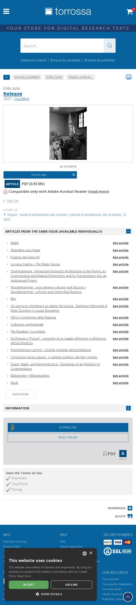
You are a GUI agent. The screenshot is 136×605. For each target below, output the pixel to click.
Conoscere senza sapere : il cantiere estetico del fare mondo (54, 357)
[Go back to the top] (128, 597)
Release (12, 93)
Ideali (14, 383)
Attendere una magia (25, 250)
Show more (20, 394)
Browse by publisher (100, 60)
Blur (13, 299)
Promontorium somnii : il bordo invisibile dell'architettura (51, 350)
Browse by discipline (65, 60)
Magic (15, 243)
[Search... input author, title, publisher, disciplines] (68, 45)
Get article (121, 243)
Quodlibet (21, 98)
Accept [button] (28, 585)
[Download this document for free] (68, 427)
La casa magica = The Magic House (35, 264)
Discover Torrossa (15, 541)
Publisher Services (114, 599)
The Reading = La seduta (28, 331)
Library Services (112, 594)
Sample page (53, 175)
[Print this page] (129, 76)
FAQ (62, 541)
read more (98, 191)
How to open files (71, 547)
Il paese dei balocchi (25, 257)
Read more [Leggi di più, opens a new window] (24, 576)
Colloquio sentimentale (27, 324)
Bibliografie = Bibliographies (30, 376)
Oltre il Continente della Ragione (33, 317)
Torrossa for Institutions (117, 584)
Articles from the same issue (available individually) (53, 231)
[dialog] (50, 574)
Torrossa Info (110, 579)
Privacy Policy (12, 547)
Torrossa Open (111, 589)
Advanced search (33, 60)
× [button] (90, 553)
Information (17, 408)
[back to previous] (6, 77)
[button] (110, 45)
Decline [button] (71, 585)
